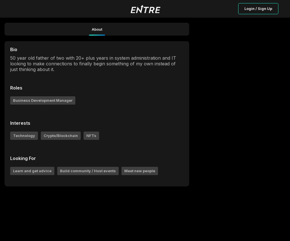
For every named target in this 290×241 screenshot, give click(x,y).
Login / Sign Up (258, 8)
